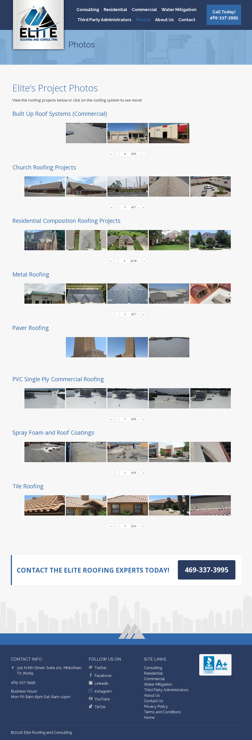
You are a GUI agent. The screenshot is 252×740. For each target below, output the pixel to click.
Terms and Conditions (162, 712)
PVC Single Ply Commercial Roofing (58, 379)
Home (149, 717)
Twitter (100, 668)
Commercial (144, 9)
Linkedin (101, 683)
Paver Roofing (30, 328)
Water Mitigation (178, 9)
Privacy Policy (156, 706)
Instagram (103, 691)
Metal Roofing (30, 274)
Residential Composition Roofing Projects (66, 220)
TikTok (99, 707)
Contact (186, 19)
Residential (115, 9)
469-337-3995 (23, 682)
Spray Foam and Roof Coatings (53, 432)
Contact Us (153, 701)
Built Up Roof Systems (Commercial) (59, 113)
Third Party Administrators (104, 19)
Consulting (87, 9)
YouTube (102, 699)
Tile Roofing (28, 486)
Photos (143, 19)
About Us (164, 19)
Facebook (102, 675)
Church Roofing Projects (44, 167)
